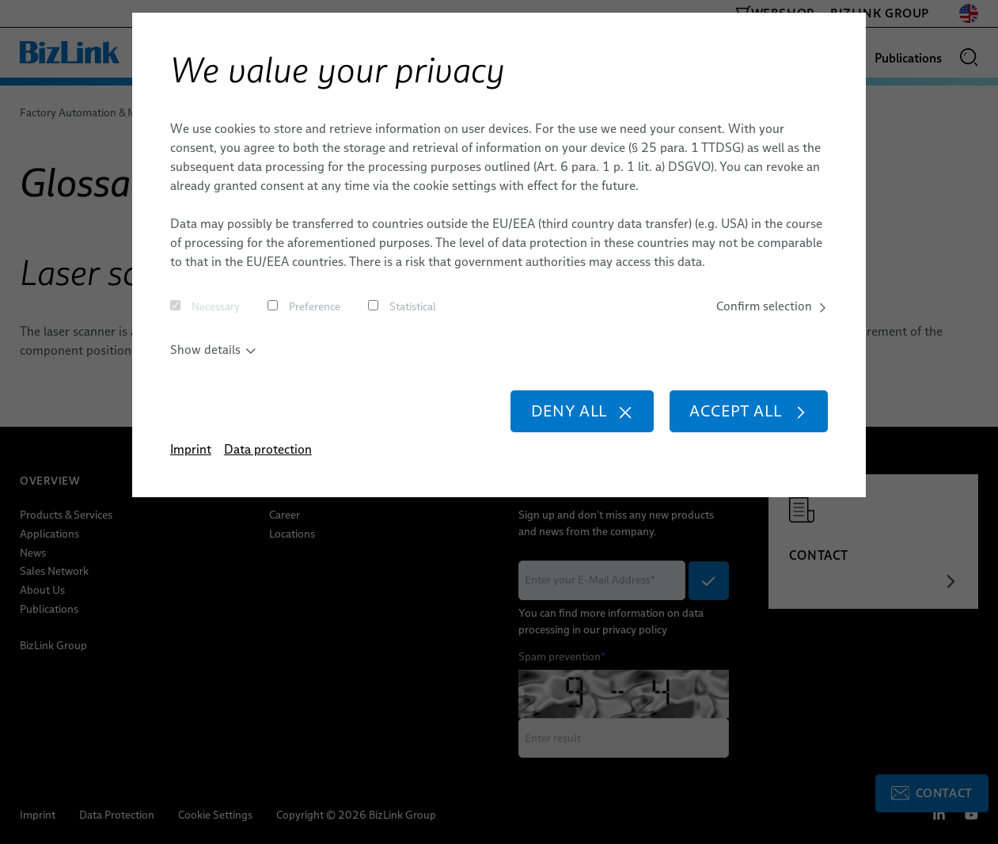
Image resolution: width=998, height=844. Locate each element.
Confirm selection (771, 306)
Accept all (745, 414)
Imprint (190, 452)
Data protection (268, 452)
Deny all (572, 414)
